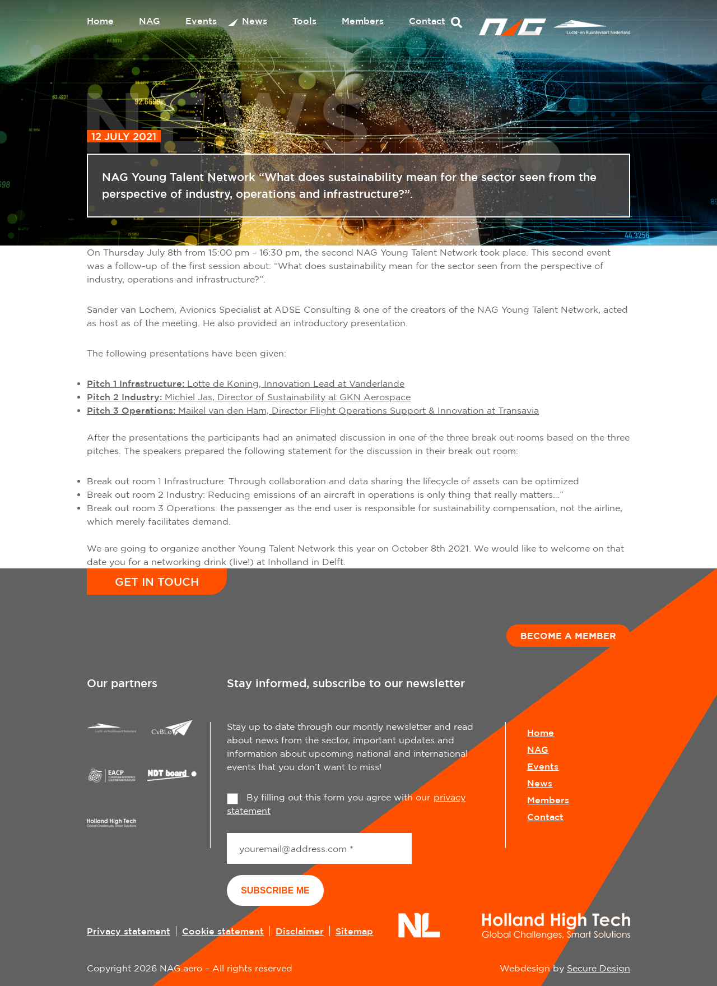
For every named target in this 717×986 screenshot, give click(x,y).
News (254, 21)
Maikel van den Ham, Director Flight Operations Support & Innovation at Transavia (313, 410)
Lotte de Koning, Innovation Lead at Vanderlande (245, 383)
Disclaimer (300, 931)
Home (100, 21)
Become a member (568, 636)
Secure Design (598, 968)
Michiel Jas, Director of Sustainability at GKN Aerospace (249, 397)
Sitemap (354, 931)
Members (363, 21)
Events (201, 21)
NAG (149, 21)
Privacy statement (128, 931)
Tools (304, 21)
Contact (427, 21)
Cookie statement (223, 931)
